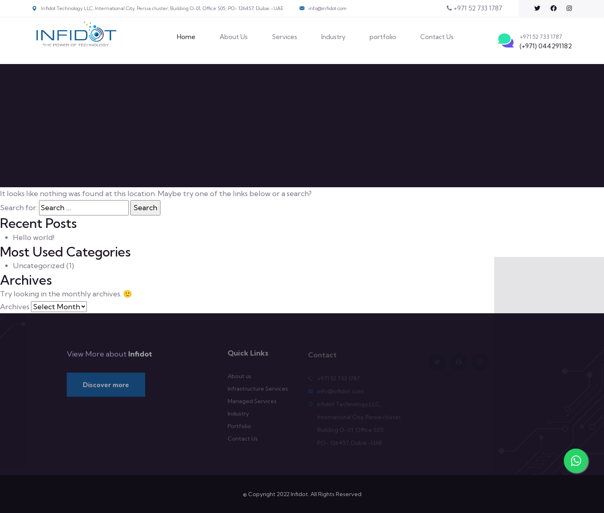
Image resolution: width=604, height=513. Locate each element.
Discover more (106, 387)
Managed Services (252, 404)
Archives (14, 306)
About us (239, 379)
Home (186, 37)
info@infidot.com (327, 8)
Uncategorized (39, 265)
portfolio (383, 37)
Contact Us (437, 37)
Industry (333, 37)
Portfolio (239, 428)
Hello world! (33, 237)
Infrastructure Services (258, 391)
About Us (234, 37)
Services (284, 37)
